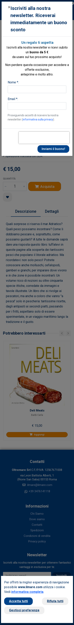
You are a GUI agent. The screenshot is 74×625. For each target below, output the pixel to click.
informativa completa (27, 592)
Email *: (13, 99)
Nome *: (13, 82)
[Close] (9, 7)
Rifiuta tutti (55, 601)
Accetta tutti (18, 601)
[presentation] (44, 138)
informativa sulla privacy (38, 119)
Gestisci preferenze (24, 610)
